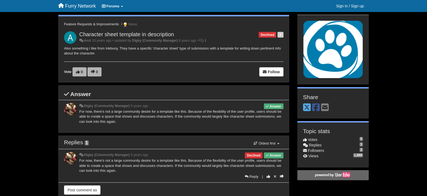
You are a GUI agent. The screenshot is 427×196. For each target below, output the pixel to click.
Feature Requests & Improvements (91, 24)
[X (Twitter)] (307, 107)
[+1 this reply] (268, 176)
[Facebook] (316, 107)
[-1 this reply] (281, 176)
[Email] (325, 107)
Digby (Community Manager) (155, 40)
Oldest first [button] (266, 143)
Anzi (87, 40)
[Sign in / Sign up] (350, 6)
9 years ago (139, 106)
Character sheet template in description (126, 34)
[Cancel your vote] (275, 176)
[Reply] (251, 176)
